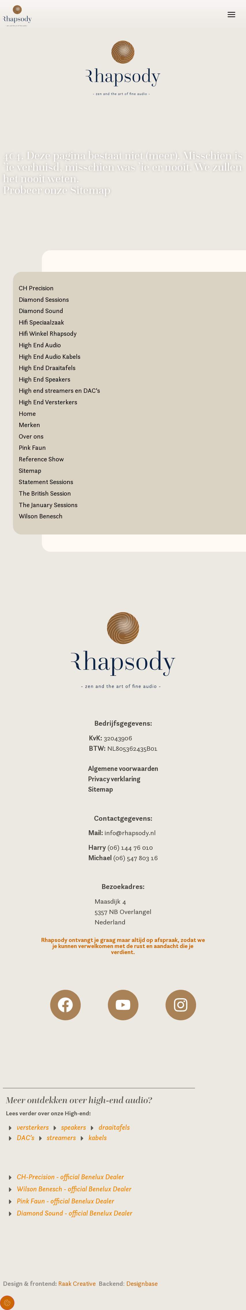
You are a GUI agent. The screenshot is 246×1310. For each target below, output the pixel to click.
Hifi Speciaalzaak (41, 322)
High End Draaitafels (47, 368)
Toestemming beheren (7, 1303)
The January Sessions (48, 505)
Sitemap (30, 471)
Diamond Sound (41, 311)
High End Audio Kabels (49, 356)
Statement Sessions (46, 482)
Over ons (31, 436)
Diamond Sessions (44, 299)
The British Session (45, 493)
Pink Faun (32, 447)
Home (27, 414)
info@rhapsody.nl (130, 833)
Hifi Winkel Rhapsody (48, 333)
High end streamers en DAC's (59, 390)
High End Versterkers (48, 402)
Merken (29, 425)
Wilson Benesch (41, 516)
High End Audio (40, 345)
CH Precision (36, 288)
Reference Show (41, 459)
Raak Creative (78, 1283)
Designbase (142, 1283)
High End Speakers (44, 379)
